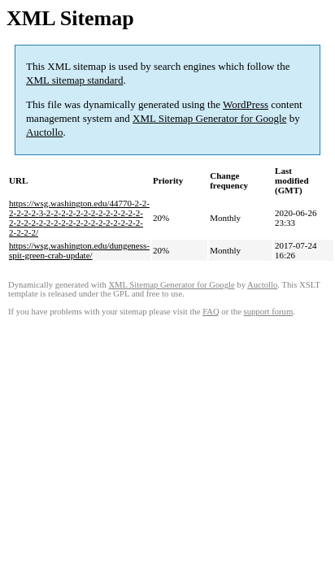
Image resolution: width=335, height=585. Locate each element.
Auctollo (44, 132)
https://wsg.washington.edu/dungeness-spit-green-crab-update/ (79, 250)
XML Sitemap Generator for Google (209, 118)
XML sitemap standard (74, 80)
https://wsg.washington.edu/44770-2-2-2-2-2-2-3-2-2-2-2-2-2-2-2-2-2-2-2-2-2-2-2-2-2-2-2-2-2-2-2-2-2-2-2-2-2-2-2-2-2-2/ (79, 217)
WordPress (245, 104)
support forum (269, 311)
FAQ (211, 311)
